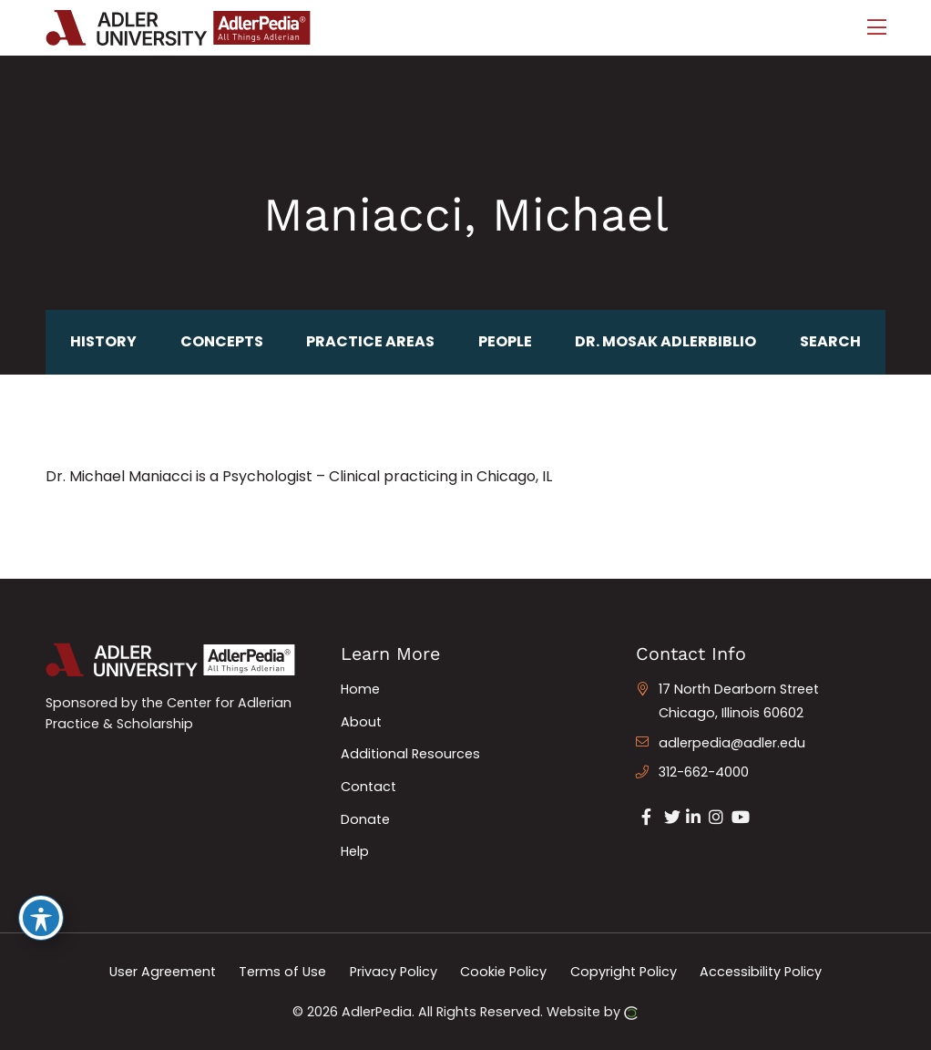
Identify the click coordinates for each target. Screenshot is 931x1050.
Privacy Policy (393, 971)
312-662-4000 (704, 772)
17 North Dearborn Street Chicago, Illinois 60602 (739, 701)
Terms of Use (282, 971)
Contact (368, 786)
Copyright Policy (623, 971)
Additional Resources (410, 754)
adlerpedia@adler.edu (732, 743)
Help (355, 851)
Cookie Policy (503, 971)
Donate (365, 819)
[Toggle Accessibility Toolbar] (41, 918)
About (361, 722)
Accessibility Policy (761, 971)
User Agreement (162, 971)
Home (360, 689)
